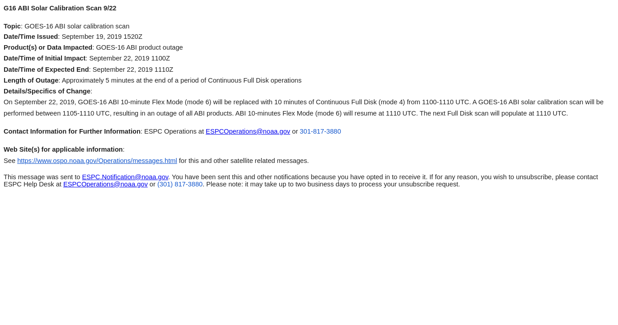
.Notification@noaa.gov (125, 177)
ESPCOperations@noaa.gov (248, 131)
